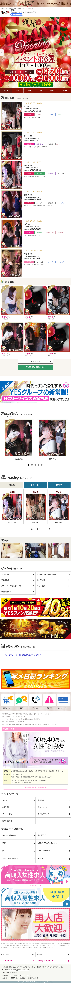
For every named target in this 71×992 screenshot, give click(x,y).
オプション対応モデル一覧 (46, 574)
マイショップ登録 (17, 14)
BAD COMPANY (44, 851)
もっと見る (35, 529)
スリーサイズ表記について (11, 586)
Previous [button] (2, 52)
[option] (35, 52)
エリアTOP (7, 961)
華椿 (4, 843)
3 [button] (37, 87)
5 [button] (42, 465)
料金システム (43, 807)
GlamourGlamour (9, 835)
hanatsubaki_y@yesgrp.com (18, 970)
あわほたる (42, 835)
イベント (53, 90)
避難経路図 (5, 580)
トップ (6, 90)
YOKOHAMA (47, 843)
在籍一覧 (5, 807)
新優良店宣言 (6, 592)
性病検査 (39, 955)
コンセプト (5, 574)
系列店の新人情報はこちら (35, 367)
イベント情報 (7, 814)
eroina (40, 858)
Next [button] (69, 52)
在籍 (29, 90)
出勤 (17, 90)
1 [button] (31, 87)
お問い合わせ (7, 821)
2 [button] (34, 87)
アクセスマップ (43, 814)
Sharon (10, 858)
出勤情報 (41, 800)
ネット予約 (41, 586)
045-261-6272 (11, 972)
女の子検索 (41, 580)
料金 (41, 90)
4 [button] (39, 87)
